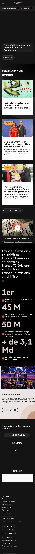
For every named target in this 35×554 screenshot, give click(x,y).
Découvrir (8, 57)
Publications (6, 540)
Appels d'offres (7, 535)
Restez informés (26, 8)
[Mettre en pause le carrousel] (3, 281)
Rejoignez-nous (8, 523)
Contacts (5, 546)
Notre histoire (6, 504)
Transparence (6, 507)
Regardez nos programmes (10, 8)
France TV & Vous (9, 530)
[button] (3, 2)
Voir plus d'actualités (12, 211)
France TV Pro (8, 527)
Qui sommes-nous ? (8, 496)
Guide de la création (9, 537)
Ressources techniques (9, 543)
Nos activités (6, 501)
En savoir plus (10, 410)
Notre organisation (8, 499)
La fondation (6, 510)
